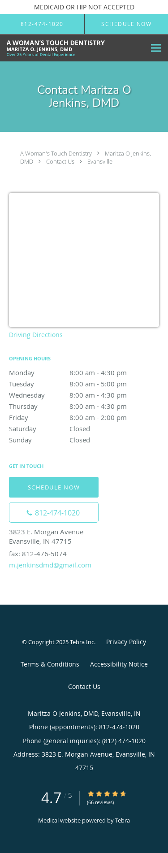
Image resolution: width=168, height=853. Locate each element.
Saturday (84, 428)
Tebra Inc (82, 642)
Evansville (99, 161)
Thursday (84, 406)
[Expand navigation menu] (156, 48)
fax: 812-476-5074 (38, 553)
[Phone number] (54, 512)
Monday (84, 372)
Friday (84, 417)
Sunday (84, 439)
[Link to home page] (73, 48)
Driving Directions (36, 334)
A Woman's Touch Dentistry (56, 153)
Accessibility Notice (119, 664)
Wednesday (84, 394)
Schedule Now (54, 487)
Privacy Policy (126, 641)
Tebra (122, 820)
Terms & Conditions (50, 664)
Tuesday (84, 383)
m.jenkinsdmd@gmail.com (50, 564)
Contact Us (60, 161)
